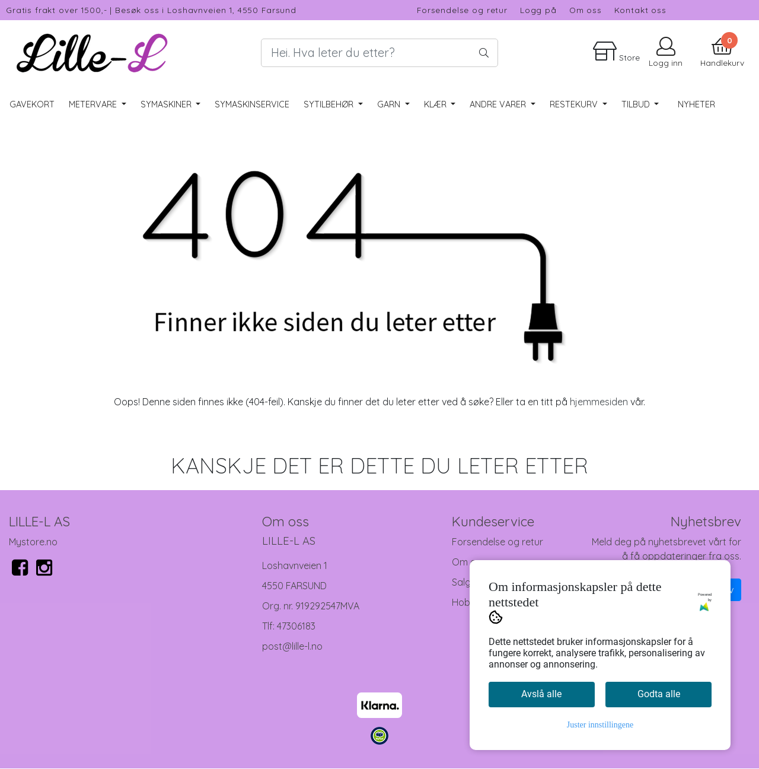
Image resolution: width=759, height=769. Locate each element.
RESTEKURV (575, 104)
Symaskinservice (252, 104)
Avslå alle (541, 694)
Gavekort (32, 104)
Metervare (94, 104)
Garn (390, 104)
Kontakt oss (640, 10)
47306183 (296, 626)
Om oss (585, 10)
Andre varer (499, 104)
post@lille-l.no (292, 646)
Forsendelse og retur (462, 10)
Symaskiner (167, 104)
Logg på (538, 10)
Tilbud (636, 104)
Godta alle (658, 694)
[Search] (379, 53)
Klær (436, 104)
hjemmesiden (599, 402)
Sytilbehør (330, 104)
